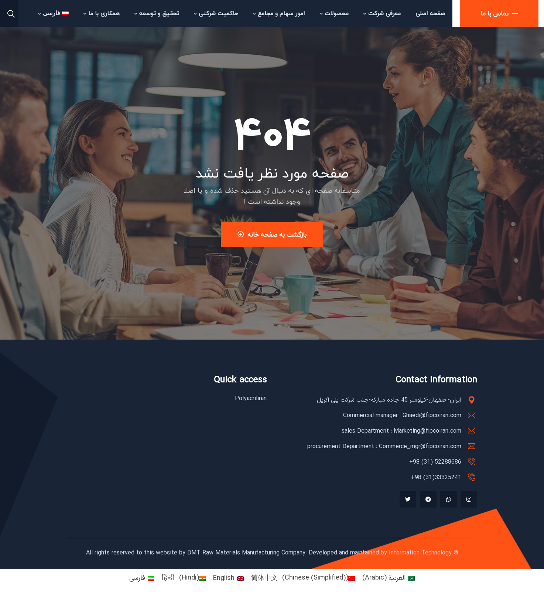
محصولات (334, 13)
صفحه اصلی (430, 13)
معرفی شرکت (382, 13)
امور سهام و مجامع (279, 13)
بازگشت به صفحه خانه (272, 234)
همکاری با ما (101, 13)
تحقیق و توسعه (156, 13)
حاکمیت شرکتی (216, 13)
